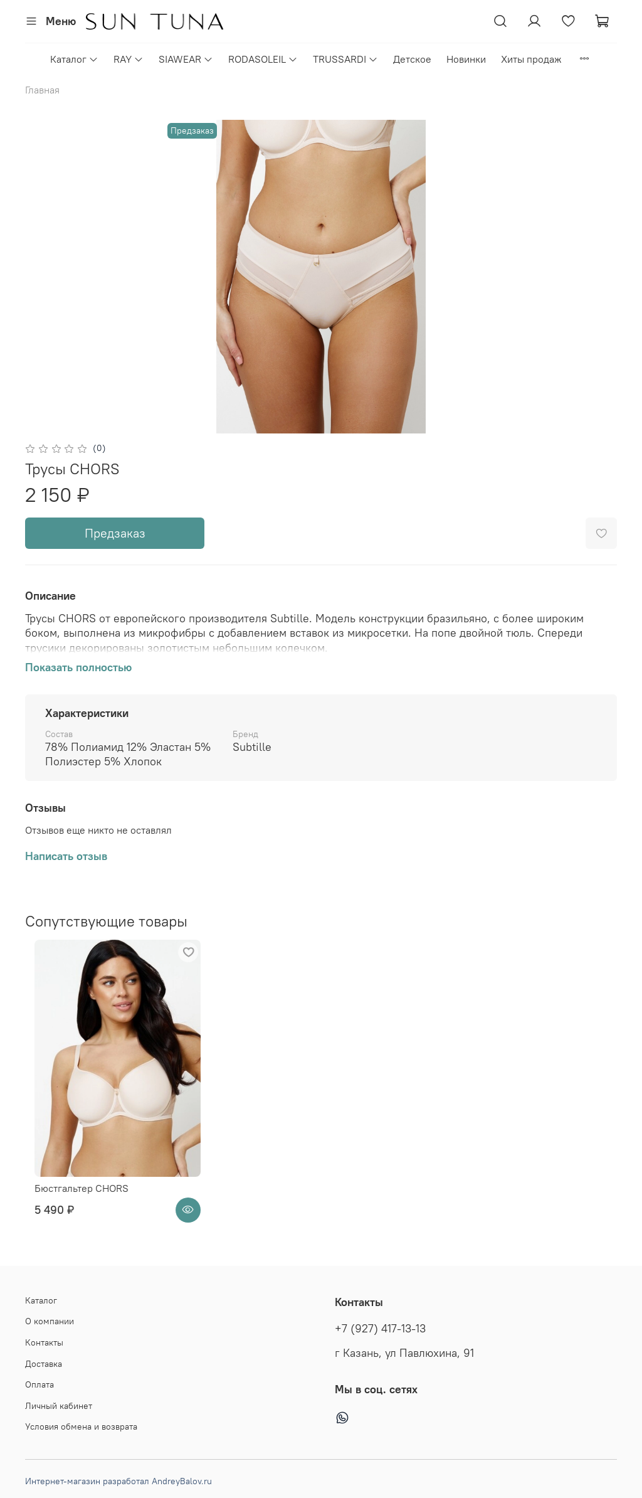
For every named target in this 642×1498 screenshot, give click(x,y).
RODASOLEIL (263, 59)
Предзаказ (115, 533)
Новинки (466, 59)
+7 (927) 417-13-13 (380, 1329)
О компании (49, 1321)
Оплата (39, 1384)
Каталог (74, 59)
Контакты (44, 1342)
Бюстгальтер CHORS (72, 1212)
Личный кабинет (58, 1405)
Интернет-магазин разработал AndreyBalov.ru (118, 1481)
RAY (128, 59)
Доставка (43, 1363)
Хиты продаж (531, 59)
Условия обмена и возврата (81, 1426)
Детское (412, 59)
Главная (42, 89)
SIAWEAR (186, 59)
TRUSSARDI (345, 59)
